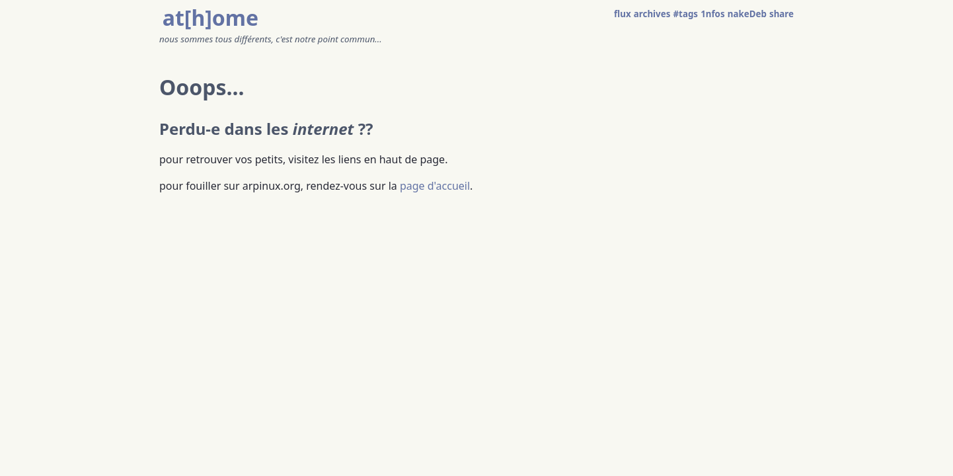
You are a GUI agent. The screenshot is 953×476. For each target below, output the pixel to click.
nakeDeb (747, 14)
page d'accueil (435, 185)
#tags (686, 14)
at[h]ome (210, 17)
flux (622, 14)
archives (652, 14)
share (781, 14)
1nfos (712, 14)
